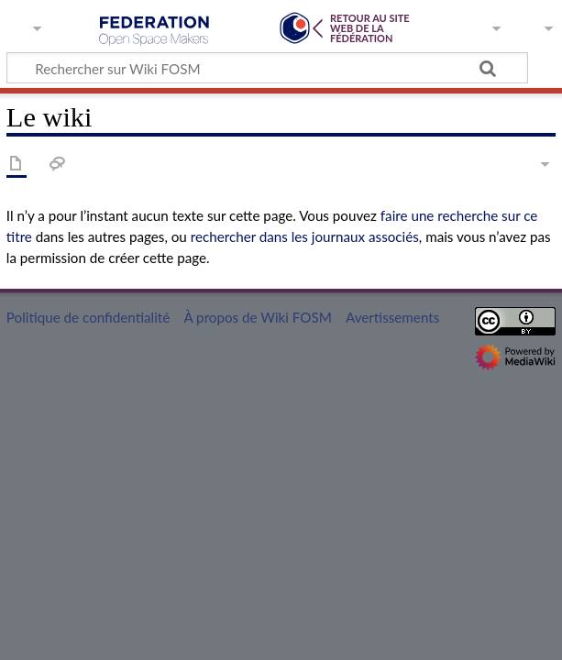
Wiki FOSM (154, 31)
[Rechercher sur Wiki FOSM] (267, 67)
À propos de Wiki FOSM (257, 317)
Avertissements (392, 317)
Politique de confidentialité (88, 317)
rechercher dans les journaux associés (305, 236)
